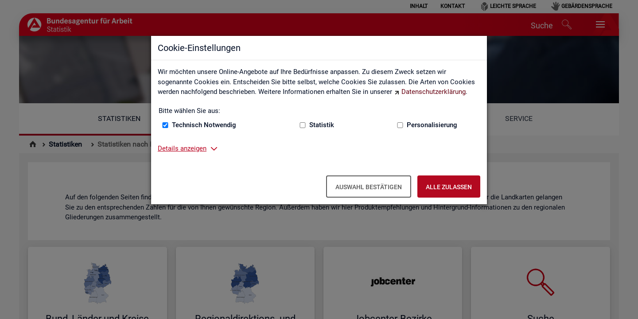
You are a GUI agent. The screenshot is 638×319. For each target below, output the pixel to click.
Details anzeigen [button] (182, 148)
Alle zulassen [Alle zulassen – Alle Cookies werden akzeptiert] (449, 187)
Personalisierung (432, 125)
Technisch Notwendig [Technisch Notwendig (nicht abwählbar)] (204, 125)
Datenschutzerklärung (433, 92)
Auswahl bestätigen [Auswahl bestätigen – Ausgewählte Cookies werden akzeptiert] (368, 187)
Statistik (321, 125)
